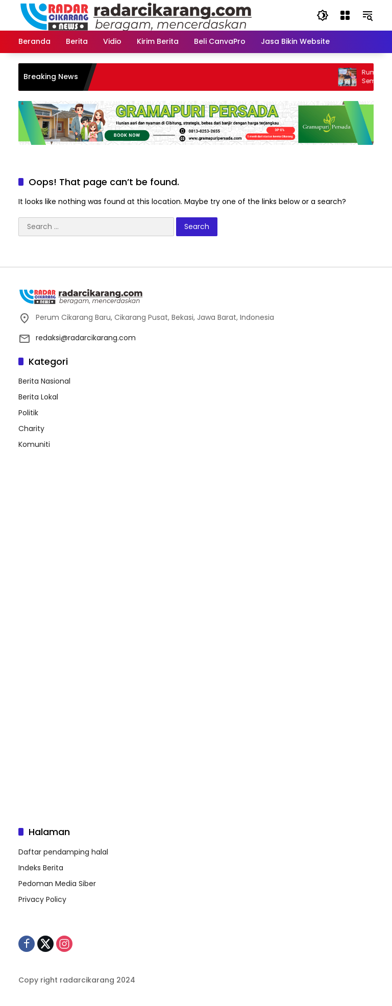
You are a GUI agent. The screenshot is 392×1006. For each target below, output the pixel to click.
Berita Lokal (38, 397)
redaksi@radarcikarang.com (86, 338)
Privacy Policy (42, 899)
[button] (322, 15)
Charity (31, 428)
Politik (28, 413)
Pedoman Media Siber (57, 883)
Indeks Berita (40, 868)
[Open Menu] (345, 15)
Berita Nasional (44, 381)
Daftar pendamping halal (63, 852)
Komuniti (34, 444)
